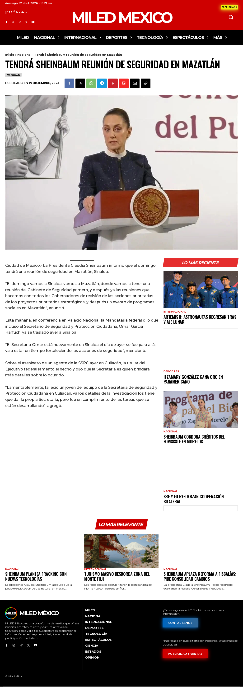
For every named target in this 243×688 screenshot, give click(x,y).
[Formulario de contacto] (229, 7)
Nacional (24, 54)
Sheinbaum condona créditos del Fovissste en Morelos (194, 439)
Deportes (171, 371)
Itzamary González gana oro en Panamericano (193, 379)
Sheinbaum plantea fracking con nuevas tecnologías (35, 577)
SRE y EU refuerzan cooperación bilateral (194, 499)
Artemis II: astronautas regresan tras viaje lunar (200, 319)
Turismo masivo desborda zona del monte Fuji (117, 577)
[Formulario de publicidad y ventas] (185, 655)
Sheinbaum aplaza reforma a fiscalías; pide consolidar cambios (200, 577)
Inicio (9, 54)
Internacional (175, 311)
